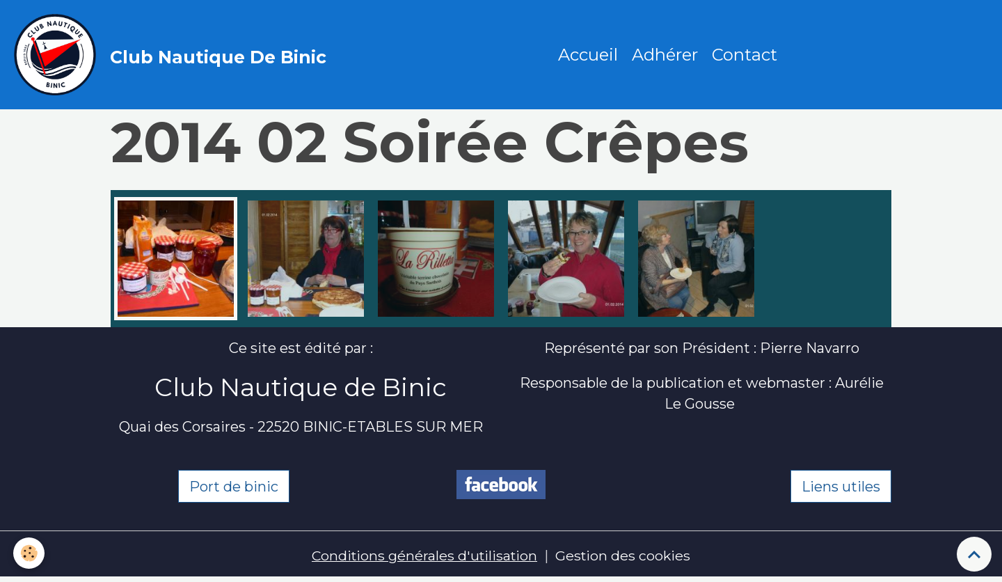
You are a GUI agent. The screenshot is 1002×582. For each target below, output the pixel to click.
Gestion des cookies (625, 557)
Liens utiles (841, 488)
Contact (745, 55)
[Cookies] (29, 553)
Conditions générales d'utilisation (423, 557)
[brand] (174, 55)
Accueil (589, 55)
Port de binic (233, 488)
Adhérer (666, 55)
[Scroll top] (974, 554)
